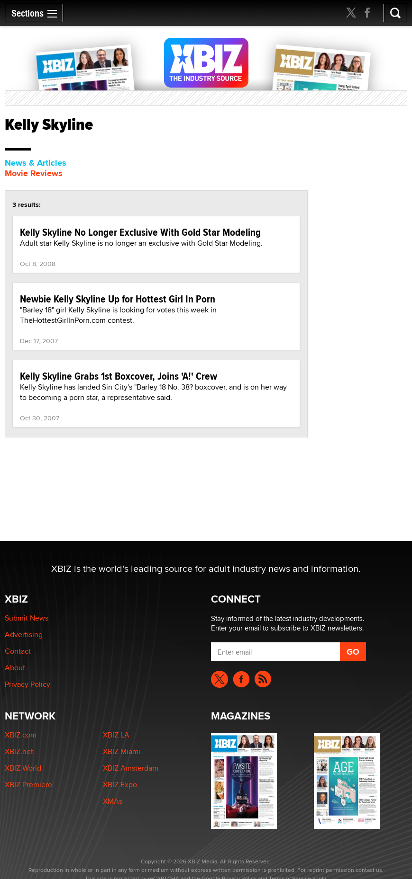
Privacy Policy (27, 684)
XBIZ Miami (121, 751)
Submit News (26, 618)
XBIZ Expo (120, 784)
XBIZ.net (19, 751)
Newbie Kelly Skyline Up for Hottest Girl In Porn (117, 298)
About (15, 667)
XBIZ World (23, 768)
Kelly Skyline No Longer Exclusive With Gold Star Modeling (140, 232)
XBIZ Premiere (28, 784)
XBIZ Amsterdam (130, 768)
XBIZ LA (116, 734)
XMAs (112, 801)
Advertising (24, 634)
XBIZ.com (21, 734)
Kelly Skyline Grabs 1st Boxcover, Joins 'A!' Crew (118, 375)
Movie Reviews (34, 173)
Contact (18, 651)
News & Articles (35, 163)
